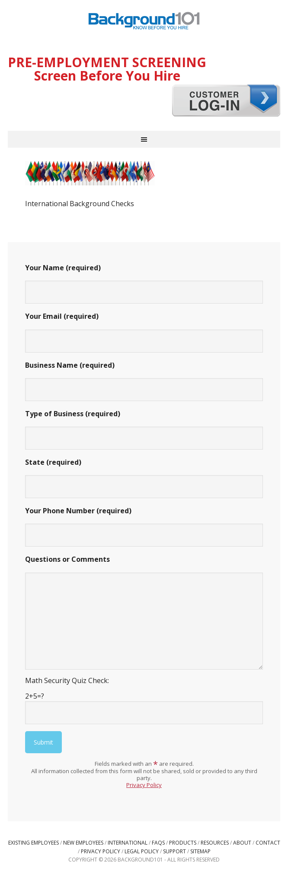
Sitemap (200, 851)
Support (174, 851)
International (127, 842)
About (242, 842)
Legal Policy (142, 851)
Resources (215, 842)
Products (182, 842)
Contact (268, 842)
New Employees (83, 842)
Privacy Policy (144, 785)
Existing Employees (33, 842)
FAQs (158, 842)
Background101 (144, 21)
